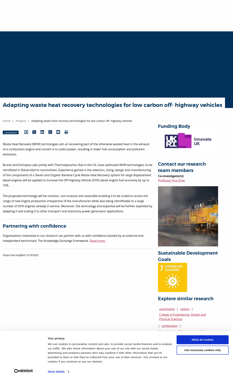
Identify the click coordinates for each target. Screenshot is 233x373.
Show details (56, 365)
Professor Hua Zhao (171, 180)
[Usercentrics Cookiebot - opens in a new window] (24, 366)
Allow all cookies (203, 333)
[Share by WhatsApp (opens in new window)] (50, 132)
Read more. (98, 241)
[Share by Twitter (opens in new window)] (34, 132)
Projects (21, 121)
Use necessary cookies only (202, 344)
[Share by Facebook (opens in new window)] (26, 132)
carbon (184, 309)
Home (6, 121)
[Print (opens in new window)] (66, 132)
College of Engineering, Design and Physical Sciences (182, 317)
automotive (167, 309)
